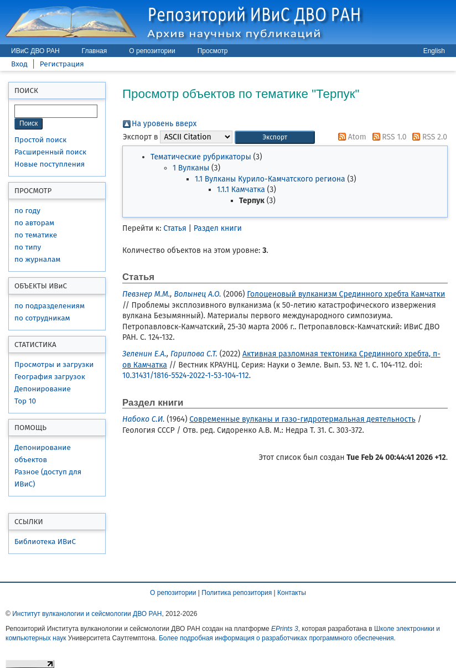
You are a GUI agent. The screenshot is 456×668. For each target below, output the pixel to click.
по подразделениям (49, 305)
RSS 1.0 (388, 137)
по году (27, 210)
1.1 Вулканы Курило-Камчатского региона (270, 179)
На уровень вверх (164, 123)
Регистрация (62, 64)
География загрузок (49, 376)
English (434, 51)
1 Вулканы (191, 168)
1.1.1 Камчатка (241, 189)
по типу (27, 247)
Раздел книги (218, 228)
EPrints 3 (284, 629)
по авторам (34, 222)
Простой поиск (40, 139)
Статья (174, 228)
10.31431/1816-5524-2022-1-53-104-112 (185, 375)
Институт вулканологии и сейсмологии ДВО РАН (87, 614)
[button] (275, 137)
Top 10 (25, 401)
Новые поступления (49, 164)
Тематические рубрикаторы (201, 157)
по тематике (35, 235)
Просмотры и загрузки (54, 364)
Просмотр (213, 51)
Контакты (291, 593)
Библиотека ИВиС (45, 541)
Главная (94, 51)
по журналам (37, 259)
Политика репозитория (236, 593)
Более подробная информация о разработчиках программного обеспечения (276, 638)
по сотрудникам (42, 318)
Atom (350, 137)
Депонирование (42, 388)
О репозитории (152, 51)
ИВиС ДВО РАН (35, 51)
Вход (19, 64)
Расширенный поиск (50, 152)
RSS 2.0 (427, 137)
